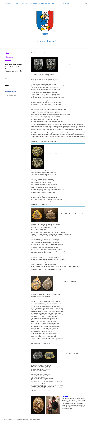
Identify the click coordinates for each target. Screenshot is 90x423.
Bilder (7, 53)
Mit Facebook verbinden (11, 91)
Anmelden (84, 420)
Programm (33, 3)
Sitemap (38, 419)
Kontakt (66, 3)
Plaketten (9, 57)
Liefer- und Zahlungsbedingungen (16, 419)
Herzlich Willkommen (12, 3)
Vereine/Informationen (46, 3)
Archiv (8, 61)
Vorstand (25, 3)
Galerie (58, 3)
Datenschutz (26, 419)
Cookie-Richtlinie (33, 419)
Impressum (6, 419)
